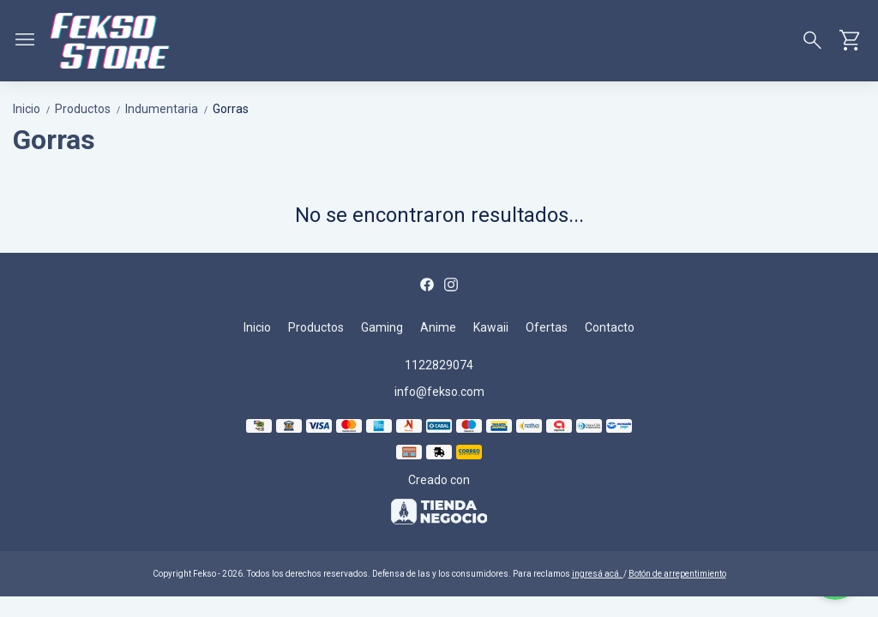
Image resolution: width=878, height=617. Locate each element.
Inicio (34, 109)
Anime (438, 327)
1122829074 (439, 365)
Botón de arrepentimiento (677, 573)
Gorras (231, 109)
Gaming (382, 327)
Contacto (609, 327)
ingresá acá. (597, 573)
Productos (90, 109)
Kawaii (490, 327)
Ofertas (547, 327)
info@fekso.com (439, 391)
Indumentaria (169, 109)
